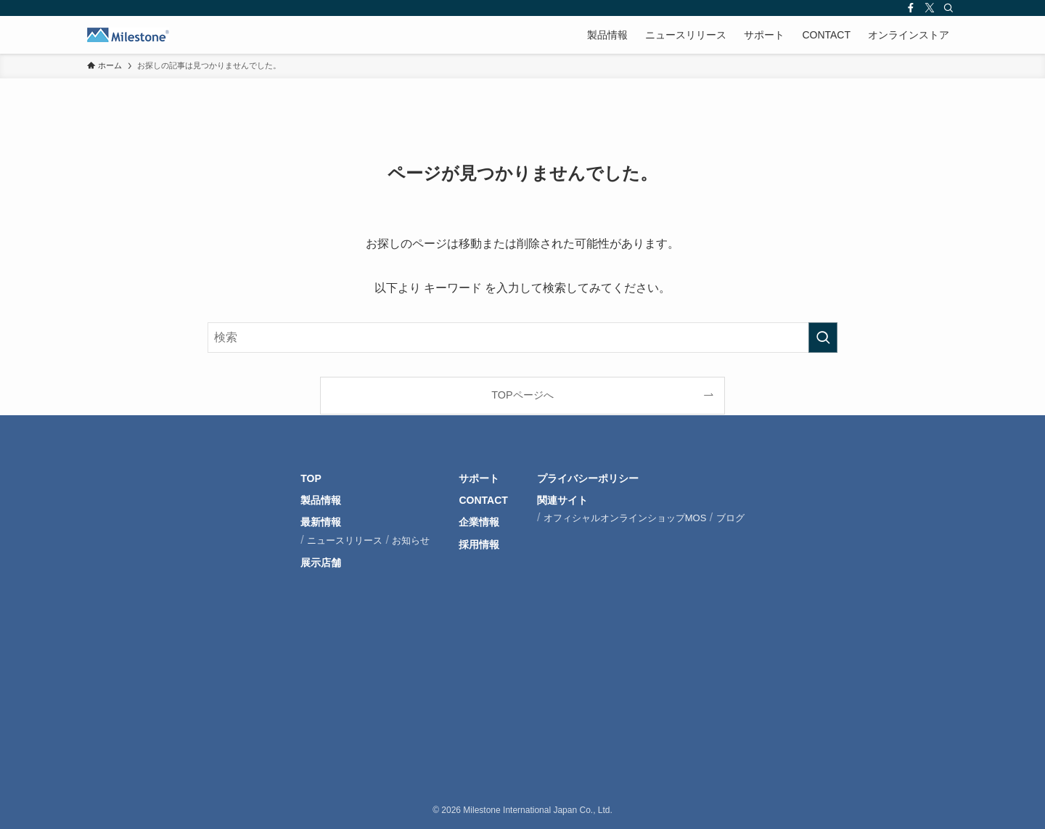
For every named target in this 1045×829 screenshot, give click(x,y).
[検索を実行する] (822, 337)
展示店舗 (320, 562)
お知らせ (411, 540)
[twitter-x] (929, 8)
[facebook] (910, 8)
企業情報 (479, 522)
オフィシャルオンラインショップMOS (625, 517)
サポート (479, 478)
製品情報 (320, 500)
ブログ (730, 517)
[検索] (948, 8)
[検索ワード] (522, 337)
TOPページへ (522, 395)
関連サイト (562, 500)
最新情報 (320, 522)
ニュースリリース (344, 540)
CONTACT (483, 500)
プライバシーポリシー (588, 478)
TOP (310, 478)
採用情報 (479, 544)
